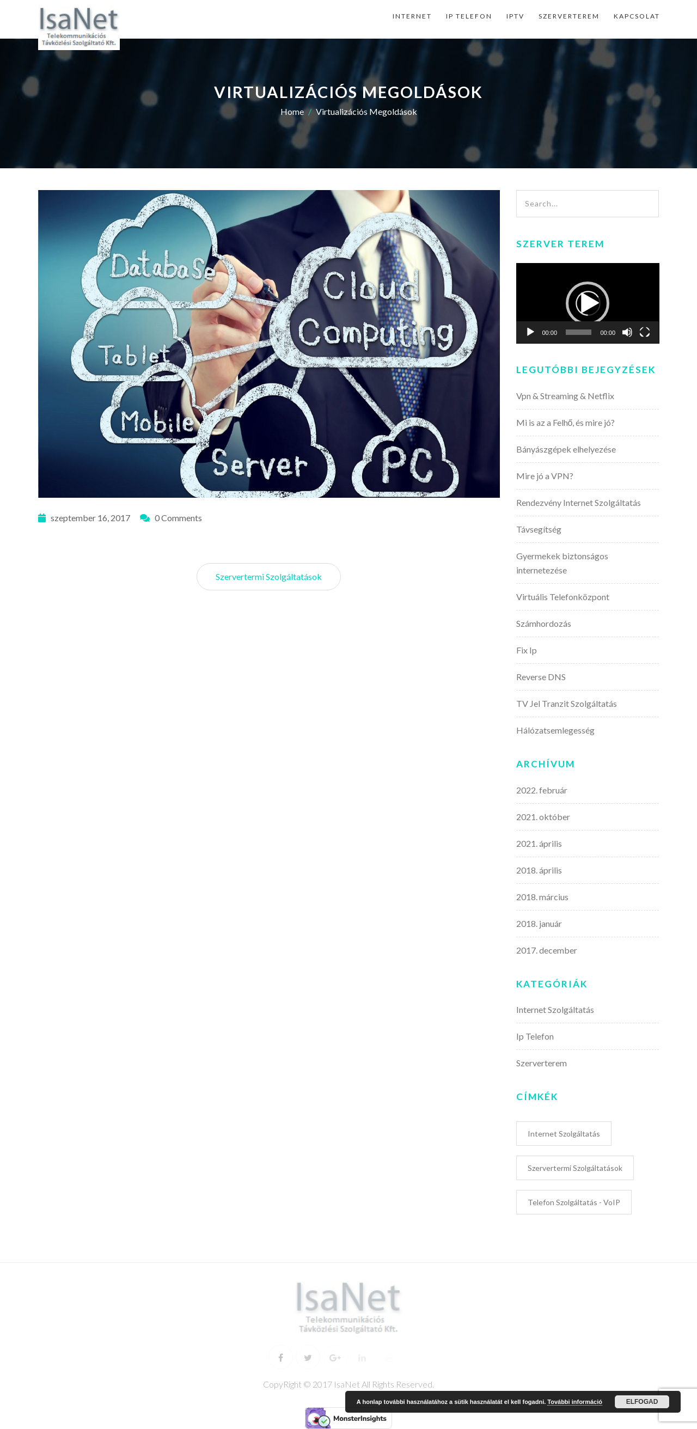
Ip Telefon (469, 16)
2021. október (543, 816)
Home (292, 111)
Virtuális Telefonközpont (562, 596)
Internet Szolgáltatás (555, 1009)
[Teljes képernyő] (644, 332)
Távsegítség (538, 529)
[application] (587, 303)
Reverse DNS (541, 676)
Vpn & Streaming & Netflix (565, 395)
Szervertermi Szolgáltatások (269, 576)
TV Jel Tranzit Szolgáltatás (566, 703)
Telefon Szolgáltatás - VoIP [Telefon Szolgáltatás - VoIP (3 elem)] (574, 1202)
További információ (574, 1402)
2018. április (539, 870)
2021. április (539, 843)
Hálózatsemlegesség (555, 730)
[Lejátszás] (530, 332)
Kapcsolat (637, 16)
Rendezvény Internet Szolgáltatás (578, 502)
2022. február (541, 790)
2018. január (539, 923)
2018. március (542, 896)
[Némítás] (627, 332)
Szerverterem (569, 16)
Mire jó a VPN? (544, 476)
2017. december (546, 950)
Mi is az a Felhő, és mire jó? (565, 422)
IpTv (515, 16)
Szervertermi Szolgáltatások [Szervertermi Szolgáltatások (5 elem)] (575, 1167)
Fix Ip (526, 650)
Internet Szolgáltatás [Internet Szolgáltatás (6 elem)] (564, 1133)
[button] (587, 303)
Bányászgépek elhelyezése (566, 449)
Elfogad (642, 1402)
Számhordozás (543, 623)
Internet (412, 16)
